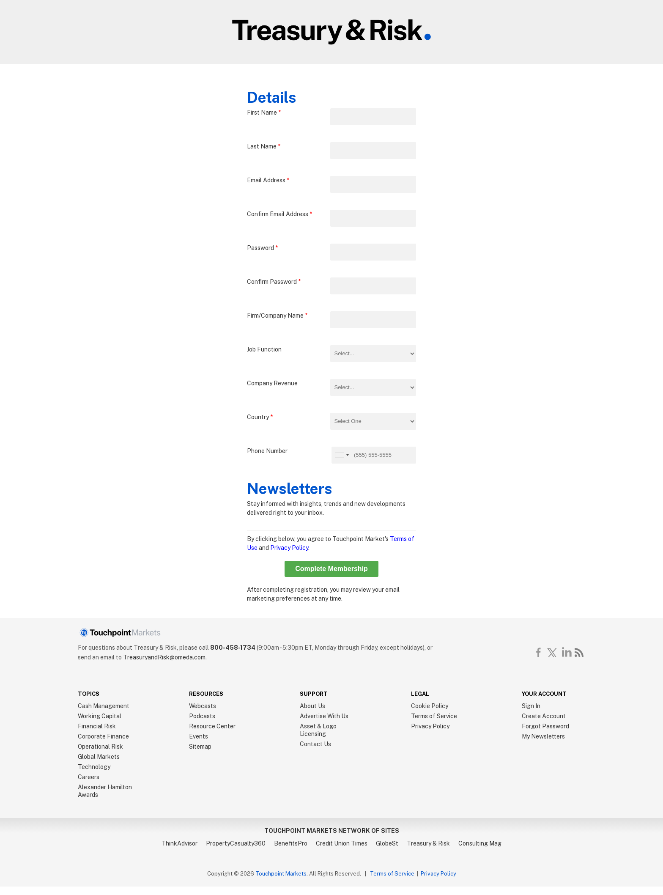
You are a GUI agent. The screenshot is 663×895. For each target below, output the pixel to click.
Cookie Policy (429, 706)
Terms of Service (434, 716)
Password (262, 247)
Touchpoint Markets (281, 873)
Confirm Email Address (279, 214)
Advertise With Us (324, 716)
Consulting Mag (479, 843)
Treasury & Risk (428, 843)
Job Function (264, 349)
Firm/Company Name (277, 315)
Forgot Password (545, 726)
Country (260, 417)
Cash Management (103, 706)
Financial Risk (97, 726)
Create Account (544, 716)
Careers (88, 777)
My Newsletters (543, 736)
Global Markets (99, 756)
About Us (312, 706)
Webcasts (202, 706)
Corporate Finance (103, 736)
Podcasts (202, 716)
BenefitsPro (290, 843)
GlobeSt (387, 843)
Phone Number (267, 451)
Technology (94, 766)
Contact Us (315, 744)
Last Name (263, 146)
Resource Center (212, 726)
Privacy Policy (289, 547)
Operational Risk (100, 746)
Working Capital (99, 716)
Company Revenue (272, 383)
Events (198, 736)
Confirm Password (274, 281)
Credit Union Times (341, 843)
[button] (341, 455)
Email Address (268, 180)
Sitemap (200, 746)
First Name (264, 112)
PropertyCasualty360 (236, 843)
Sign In (531, 706)
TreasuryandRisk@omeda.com (164, 657)
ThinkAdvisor (179, 843)
